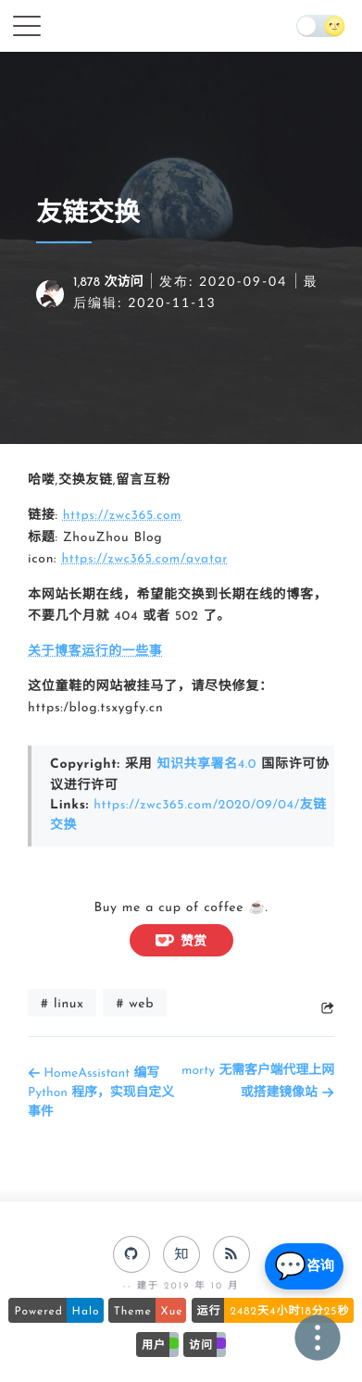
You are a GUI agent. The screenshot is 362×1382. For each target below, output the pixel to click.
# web (135, 998)
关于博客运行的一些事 (96, 650)
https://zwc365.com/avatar (145, 559)
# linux (62, 998)
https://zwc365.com (123, 516)
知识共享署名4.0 (206, 763)
